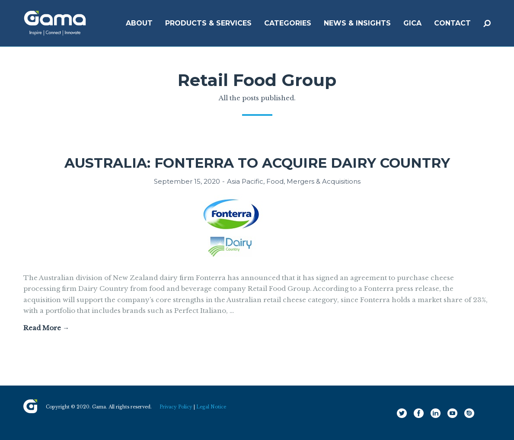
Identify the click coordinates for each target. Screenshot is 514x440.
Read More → (46, 328)
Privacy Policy (176, 407)
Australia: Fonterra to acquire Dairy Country (257, 163)
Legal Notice (211, 407)
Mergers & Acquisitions (324, 181)
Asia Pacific (245, 181)
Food (275, 181)
